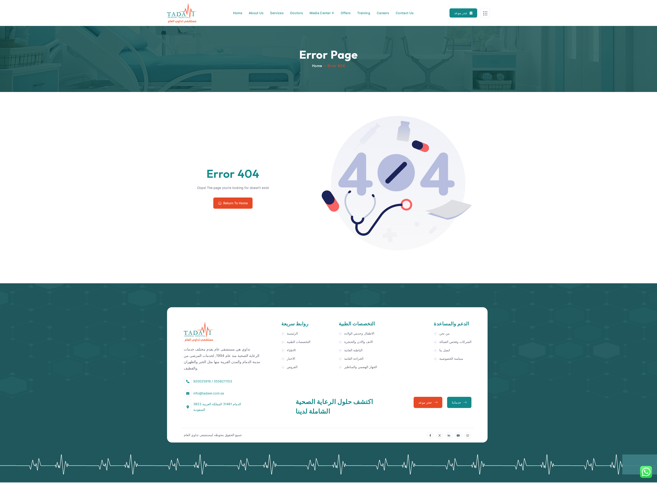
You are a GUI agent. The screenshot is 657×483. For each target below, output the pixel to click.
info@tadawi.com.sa (208, 393)
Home (237, 13)
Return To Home (233, 203)
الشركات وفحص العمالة (455, 342)
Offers (346, 13)
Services (277, 13)
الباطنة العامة (353, 350)
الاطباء (291, 350)
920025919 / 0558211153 (212, 381)
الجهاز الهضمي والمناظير (360, 367)
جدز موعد (463, 13)
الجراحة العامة (353, 359)
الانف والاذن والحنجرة (358, 342)
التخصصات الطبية (298, 342)
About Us (256, 13)
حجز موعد (428, 402)
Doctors (296, 13)
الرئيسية (292, 333)
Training (363, 13)
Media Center (320, 13)
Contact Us (405, 13)
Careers (383, 13)
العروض (292, 367)
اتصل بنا (444, 350)
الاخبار (291, 359)
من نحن (444, 333)
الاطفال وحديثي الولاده (359, 333)
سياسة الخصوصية (451, 359)
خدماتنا (459, 402)
